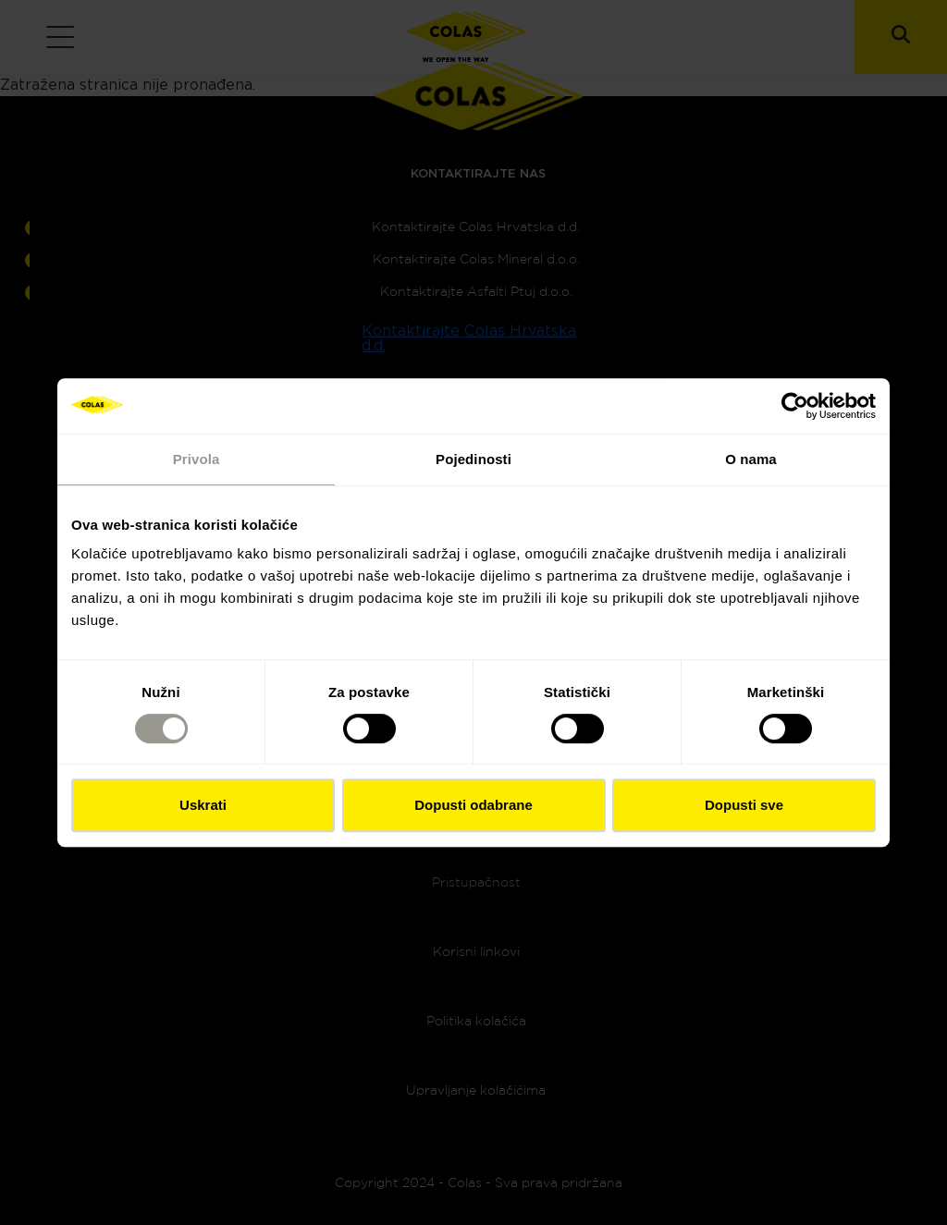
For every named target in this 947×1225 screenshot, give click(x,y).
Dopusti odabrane (473, 805)
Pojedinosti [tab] (473, 459)
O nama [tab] (751, 459)
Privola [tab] (196, 459)
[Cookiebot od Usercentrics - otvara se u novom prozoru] (795, 406)
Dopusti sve (744, 805)
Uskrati (203, 805)
